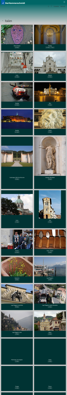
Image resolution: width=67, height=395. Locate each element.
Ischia (17, 75)
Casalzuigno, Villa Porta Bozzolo (17, 177)
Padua (50, 367)
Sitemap (62, 6)
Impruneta (17, 278)
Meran (50, 332)
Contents (56, 6)
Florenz (17, 250)
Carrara (50, 130)
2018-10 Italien (17, 46)
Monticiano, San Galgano (17, 367)
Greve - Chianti (50, 250)
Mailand (50, 75)
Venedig (50, 46)
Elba (50, 220)
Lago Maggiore (50, 278)
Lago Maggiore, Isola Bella (17, 305)
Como (17, 220)
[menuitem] (48, 6)
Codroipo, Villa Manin (50, 177)
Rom (50, 103)
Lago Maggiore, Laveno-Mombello (50, 305)
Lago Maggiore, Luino (17, 332)
